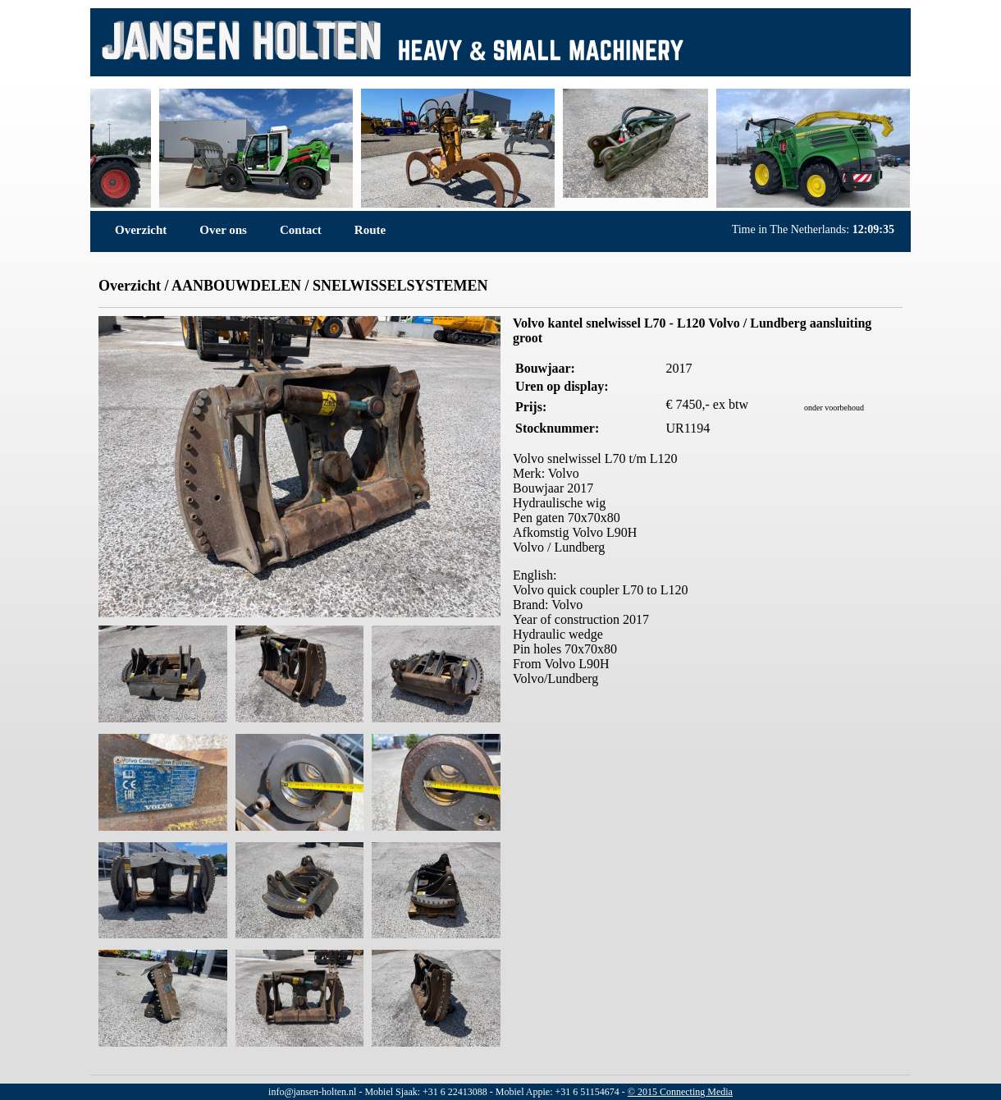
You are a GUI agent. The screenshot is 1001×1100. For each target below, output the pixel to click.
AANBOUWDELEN (236, 285)
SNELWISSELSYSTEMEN (400, 285)
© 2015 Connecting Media (680, 1092)
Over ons (223, 229)
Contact (301, 229)
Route (370, 229)
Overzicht (141, 229)
